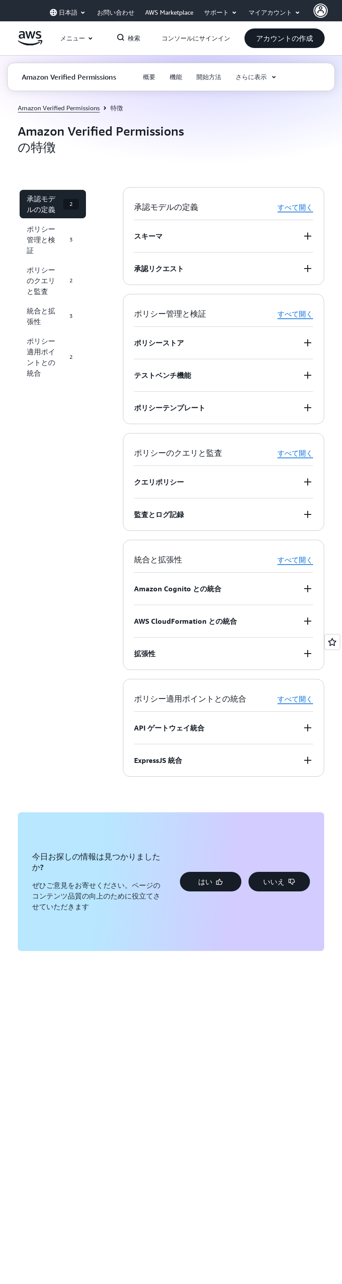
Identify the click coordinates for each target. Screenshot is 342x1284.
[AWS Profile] (321, 11)
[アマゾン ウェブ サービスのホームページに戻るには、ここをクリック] (30, 43)
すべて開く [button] (295, 207)
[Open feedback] (332, 642)
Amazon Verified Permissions (59, 108)
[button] (284, 38)
